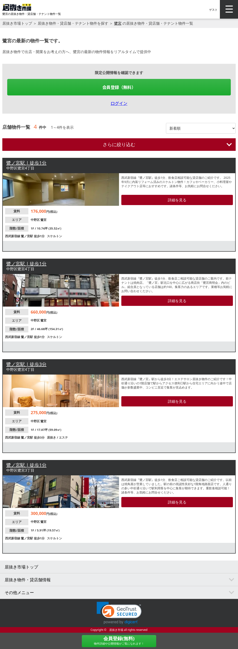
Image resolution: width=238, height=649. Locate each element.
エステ (63, 437)
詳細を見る (177, 200)
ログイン (119, 103)
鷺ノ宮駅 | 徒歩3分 (26, 364)
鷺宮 (118, 23)
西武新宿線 (13, 236)
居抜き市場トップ (17, 23)
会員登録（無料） (119, 87)
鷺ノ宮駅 (27, 236)
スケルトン (54, 236)
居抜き (52, 437)
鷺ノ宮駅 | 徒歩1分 (26, 163)
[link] (119, 613)
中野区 (35, 220)
